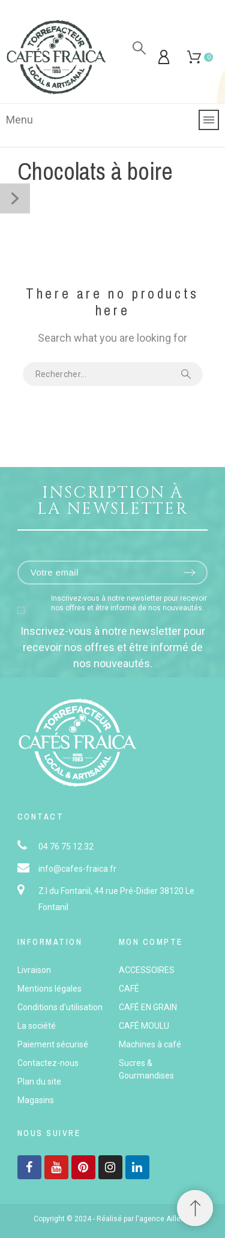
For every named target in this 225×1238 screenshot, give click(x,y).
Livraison (34, 970)
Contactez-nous (48, 1063)
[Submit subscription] (190, 573)
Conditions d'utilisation (60, 1007)
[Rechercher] (139, 48)
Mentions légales (49, 988)
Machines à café (150, 1044)
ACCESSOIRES (147, 970)
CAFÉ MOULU (144, 1026)
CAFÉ (129, 988)
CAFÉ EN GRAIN (148, 1007)
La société (36, 1026)
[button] (195, 1208)
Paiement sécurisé (52, 1044)
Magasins (35, 1100)
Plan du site (39, 1081)
